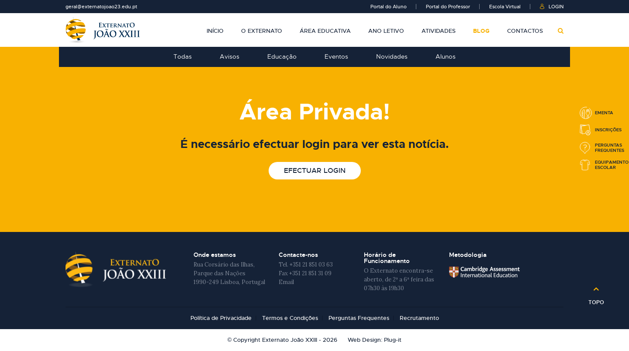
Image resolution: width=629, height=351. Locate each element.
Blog (481, 31)
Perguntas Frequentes (358, 318)
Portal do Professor (448, 7)
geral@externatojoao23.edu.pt (101, 7)
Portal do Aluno (388, 7)
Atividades (439, 31)
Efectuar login (315, 170)
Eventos (336, 56)
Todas (182, 56)
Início (215, 31)
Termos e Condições (290, 318)
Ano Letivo (386, 31)
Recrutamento (419, 318)
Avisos (229, 56)
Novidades (392, 56)
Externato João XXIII (103, 30)
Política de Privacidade (221, 318)
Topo (596, 299)
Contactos (525, 31)
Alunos (445, 56)
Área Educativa (325, 31)
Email (286, 282)
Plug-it (392, 340)
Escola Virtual (505, 7)
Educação (282, 56)
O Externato (261, 31)
